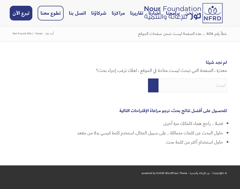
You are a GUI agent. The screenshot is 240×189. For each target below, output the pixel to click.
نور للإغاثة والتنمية (200, 173)
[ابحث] (187, 85)
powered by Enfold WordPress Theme (164, 173)
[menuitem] (192, 13)
